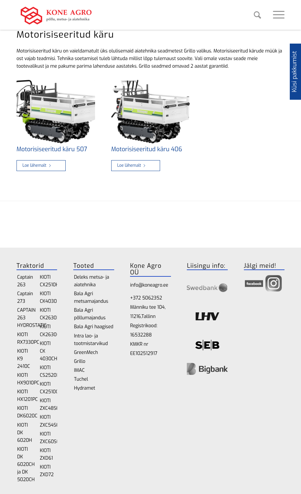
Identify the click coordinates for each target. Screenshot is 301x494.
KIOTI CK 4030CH (48, 351)
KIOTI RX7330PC (26, 338)
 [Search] (257, 14)
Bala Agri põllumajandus (90, 314)
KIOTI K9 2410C (23, 359)
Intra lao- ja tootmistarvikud (91, 340)
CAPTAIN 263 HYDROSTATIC (26, 318)
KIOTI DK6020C (26, 412)
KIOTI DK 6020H (24, 432)
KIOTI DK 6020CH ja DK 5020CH (26, 464)
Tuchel (81, 379)
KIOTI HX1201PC (26, 396)
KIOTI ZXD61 (46, 454)
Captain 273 (25, 297)
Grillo (79, 361)
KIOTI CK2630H (48, 314)
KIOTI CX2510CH (48, 388)
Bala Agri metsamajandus (91, 297)
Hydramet (84, 388)
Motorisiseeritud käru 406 (146, 149)
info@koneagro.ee (149, 285)
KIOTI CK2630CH (48, 330)
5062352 (152, 298)
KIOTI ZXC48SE (48, 404)
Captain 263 (25, 281)
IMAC (79, 370)
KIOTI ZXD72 (47, 471)
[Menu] (275, 15)
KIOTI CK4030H (48, 297)
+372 (136, 298)
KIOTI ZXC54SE (48, 421)
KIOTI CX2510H (48, 281)
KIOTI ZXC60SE (48, 438)
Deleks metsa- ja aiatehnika (91, 281)
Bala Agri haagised (93, 327)
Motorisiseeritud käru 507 (52, 149)
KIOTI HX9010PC (26, 379)
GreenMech (86, 352)
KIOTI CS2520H (48, 371)
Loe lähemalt (37, 165)
